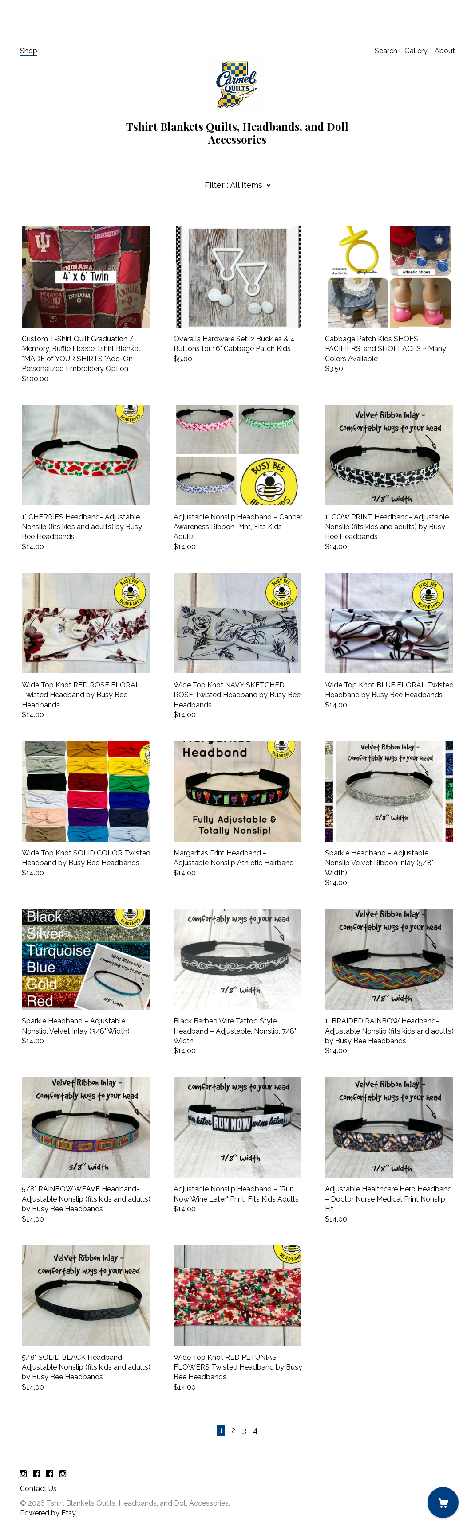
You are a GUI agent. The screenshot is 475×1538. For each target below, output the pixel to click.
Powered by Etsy (48, 1513)
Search (386, 51)
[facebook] (36, 1474)
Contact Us (38, 1488)
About (445, 51)
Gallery (416, 51)
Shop (28, 51)
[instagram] (23, 1474)
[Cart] (443, 1502)
